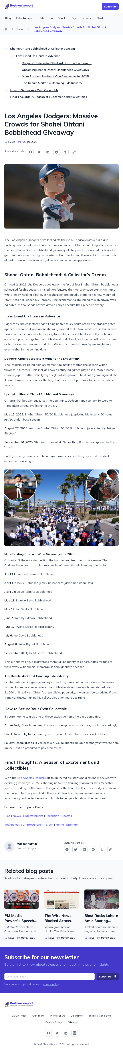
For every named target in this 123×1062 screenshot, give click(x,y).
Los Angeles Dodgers (31, 778)
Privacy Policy (53, 1022)
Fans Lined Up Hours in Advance (38, 56)
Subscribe (107, 976)
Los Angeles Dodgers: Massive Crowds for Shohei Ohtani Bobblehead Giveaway (70, 29)
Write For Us (57, 1015)
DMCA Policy (19, 1015)
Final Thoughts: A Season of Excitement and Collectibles (48, 97)
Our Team (38, 1015)
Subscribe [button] (110, 6)
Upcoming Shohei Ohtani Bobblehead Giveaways (55, 70)
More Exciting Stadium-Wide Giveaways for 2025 (55, 76)
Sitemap (72, 824)
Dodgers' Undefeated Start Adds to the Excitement (57, 63)
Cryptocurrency (81, 18)
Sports (62, 18)
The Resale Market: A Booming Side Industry (52, 83)
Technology (12, 824)
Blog (8, 18)
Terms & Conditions (100, 1015)
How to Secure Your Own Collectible (34, 90)
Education (46, 18)
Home (60, 824)
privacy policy (51, 984)
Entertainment (25, 18)
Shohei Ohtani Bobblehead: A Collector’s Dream (42, 48)
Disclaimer (77, 1015)
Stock (100, 18)
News (20, 29)
